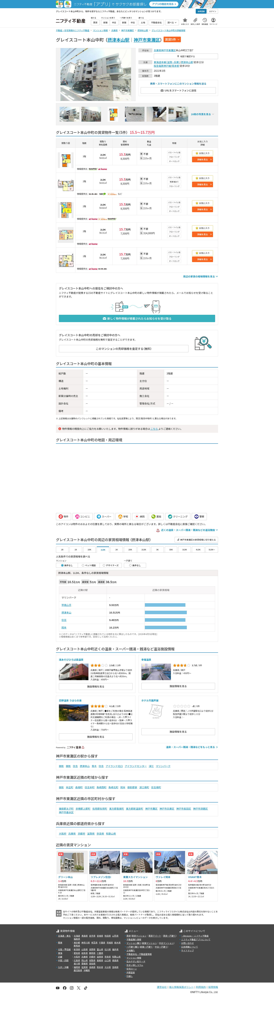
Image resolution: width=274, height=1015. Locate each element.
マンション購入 (134, 943)
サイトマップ (187, 950)
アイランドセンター (136, 766)
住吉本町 (90, 787)
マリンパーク (163, 766)
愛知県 (77, 952)
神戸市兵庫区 (167, 808)
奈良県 (100, 833)
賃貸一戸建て (169, 935)
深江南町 (144, 787)
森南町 (79, 787)
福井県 (115, 949)
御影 (61, 766)
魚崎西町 (101, 787)
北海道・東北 (64, 935)
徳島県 (115, 960)
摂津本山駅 (118, 39)
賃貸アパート (155, 935)
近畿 (60, 956)
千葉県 (102, 942)
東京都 (77, 942)
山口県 (107, 960)
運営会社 (162, 987)
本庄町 (69, 787)
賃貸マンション (139, 935)
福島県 (77, 938)
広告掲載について (189, 946)
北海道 (77, 935)
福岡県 (77, 967)
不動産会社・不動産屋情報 (139, 954)
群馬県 (77, 945)
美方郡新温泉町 (134, 808)
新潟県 (77, 949)
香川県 (77, 963)
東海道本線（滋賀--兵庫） (167, 62)
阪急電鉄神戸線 (162, 66)
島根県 (100, 960)
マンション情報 (134, 957)
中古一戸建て (161, 946)
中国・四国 (63, 960)
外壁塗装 (131, 972)
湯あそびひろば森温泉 (71, 659)
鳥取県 (92, 960)
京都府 (81, 833)
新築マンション (149, 943)
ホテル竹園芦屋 (149, 700)
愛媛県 (84, 963)
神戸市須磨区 (200, 808)
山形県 (115, 935)
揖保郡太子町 (66, 808)
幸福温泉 (146, 659)
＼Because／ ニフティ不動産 (195, 935)
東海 (60, 952)
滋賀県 (91, 833)
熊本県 (100, 967)
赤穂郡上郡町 (83, 808)
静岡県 (92, 952)
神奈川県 (85, 942)
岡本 (64, 627)
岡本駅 (175, 66)
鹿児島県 (78, 970)
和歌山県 (111, 833)
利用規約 (201, 987)
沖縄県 (87, 970)
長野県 (92, 949)
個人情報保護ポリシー (181, 987)
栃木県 (117, 942)
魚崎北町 (113, 787)
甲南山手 (66, 605)
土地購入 (131, 950)
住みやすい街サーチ (136, 961)
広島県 (77, 960)
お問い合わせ (187, 943)
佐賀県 (84, 967)
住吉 (64, 620)
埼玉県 (94, 942)
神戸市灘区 (151, 808)
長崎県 (92, 967)
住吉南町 (156, 787)
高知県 (92, 963)
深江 (151, 766)
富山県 (100, 949)
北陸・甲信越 (64, 949)
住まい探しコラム (135, 965)
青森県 (84, 935)
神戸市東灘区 (147, 39)
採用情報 (213, 987)
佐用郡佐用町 (99, 808)
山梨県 (84, 949)
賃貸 (129, 935)
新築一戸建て (146, 946)
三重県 (100, 952)
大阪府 (62, 833)
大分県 (107, 967)
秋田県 (107, 935)
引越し (130, 976)
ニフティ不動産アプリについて (195, 939)
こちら (154, 428)
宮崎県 (115, 967)
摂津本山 (66, 612)
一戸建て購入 (133, 946)
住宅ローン (132, 968)
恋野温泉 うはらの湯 (70, 700)
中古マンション (166, 943)
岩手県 (92, 935)
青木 (94, 766)
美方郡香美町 (116, 808)
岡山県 (84, 960)
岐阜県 (84, 952)
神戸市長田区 (183, 808)
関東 (60, 942)
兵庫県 (157, 50)
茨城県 (110, 942)
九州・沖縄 (63, 967)
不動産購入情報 (134, 939)
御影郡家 (132, 787)
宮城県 (100, 935)
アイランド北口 (114, 766)
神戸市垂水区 (66, 812)
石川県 (107, 949)
